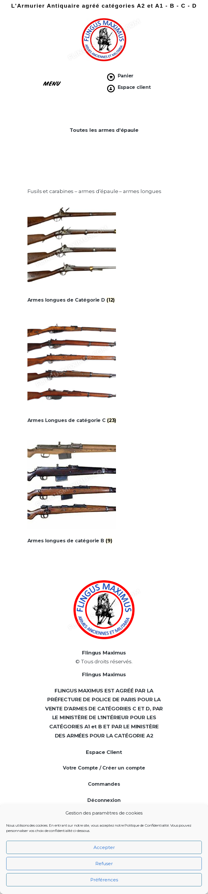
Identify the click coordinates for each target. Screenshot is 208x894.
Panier (126, 76)
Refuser (104, 863)
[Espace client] (111, 88)
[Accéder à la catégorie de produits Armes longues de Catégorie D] (104, 296)
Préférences (104, 880)
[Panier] (111, 77)
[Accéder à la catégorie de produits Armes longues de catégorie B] (104, 537)
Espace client (134, 87)
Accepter (104, 847)
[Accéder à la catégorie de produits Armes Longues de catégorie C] (104, 416)
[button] (52, 83)
